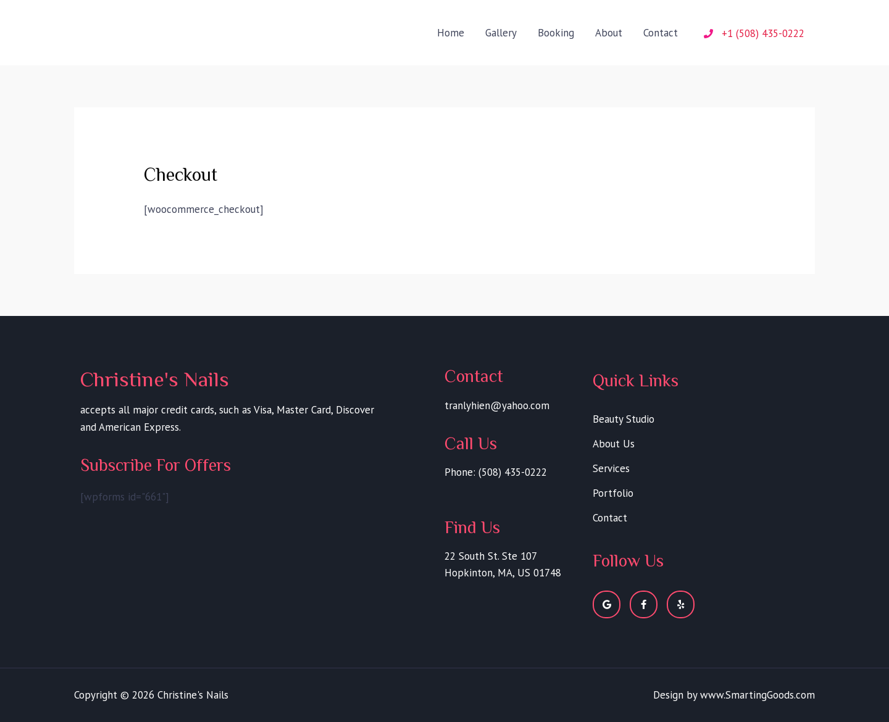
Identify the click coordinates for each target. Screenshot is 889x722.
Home (450, 32)
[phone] (754, 33)
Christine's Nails (150, 23)
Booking (556, 32)
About (608, 32)
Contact (660, 32)
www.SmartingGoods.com (757, 695)
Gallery (501, 32)
